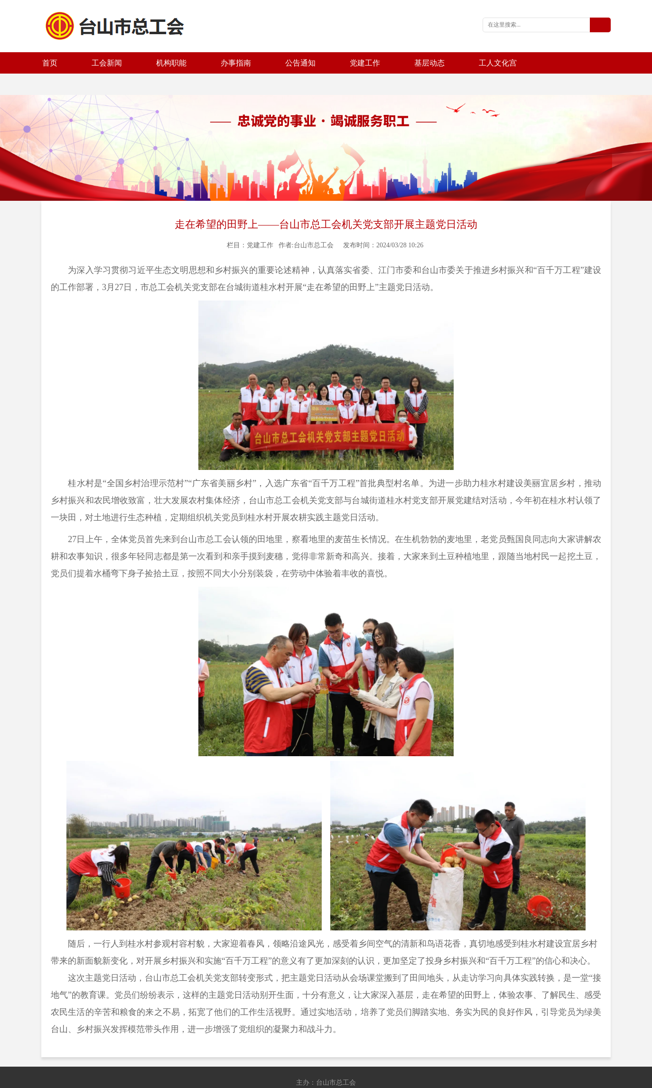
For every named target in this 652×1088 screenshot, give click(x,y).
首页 (49, 63)
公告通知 (300, 63)
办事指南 (236, 63)
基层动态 (429, 63)
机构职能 (171, 63)
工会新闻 (107, 63)
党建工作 (365, 63)
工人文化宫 (498, 63)
